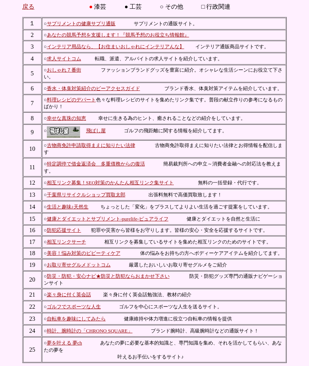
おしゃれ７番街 (64, 70)
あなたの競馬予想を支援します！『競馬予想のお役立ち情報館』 (118, 35)
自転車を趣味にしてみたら (76, 319)
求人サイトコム (64, 58)
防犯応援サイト (64, 230)
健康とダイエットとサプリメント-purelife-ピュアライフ (107, 219)
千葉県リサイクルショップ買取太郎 (86, 195)
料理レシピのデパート (71, 100)
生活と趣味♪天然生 (68, 207)
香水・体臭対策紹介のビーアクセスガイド (93, 88)
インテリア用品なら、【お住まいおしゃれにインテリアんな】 (115, 46)
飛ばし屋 (96, 130)
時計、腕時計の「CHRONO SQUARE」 (90, 331)
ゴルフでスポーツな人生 (74, 306)
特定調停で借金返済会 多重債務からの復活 (96, 164)
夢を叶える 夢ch (64, 343)
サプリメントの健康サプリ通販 (81, 23)
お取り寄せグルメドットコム (79, 265)
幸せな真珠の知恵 (66, 118)
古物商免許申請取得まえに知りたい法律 (91, 145)
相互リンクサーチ (66, 242)
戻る (28, 6)
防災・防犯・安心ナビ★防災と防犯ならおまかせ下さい (108, 276)
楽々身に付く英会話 (69, 294)
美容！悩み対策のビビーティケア (84, 253)
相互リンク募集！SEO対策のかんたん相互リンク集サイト (110, 182)
